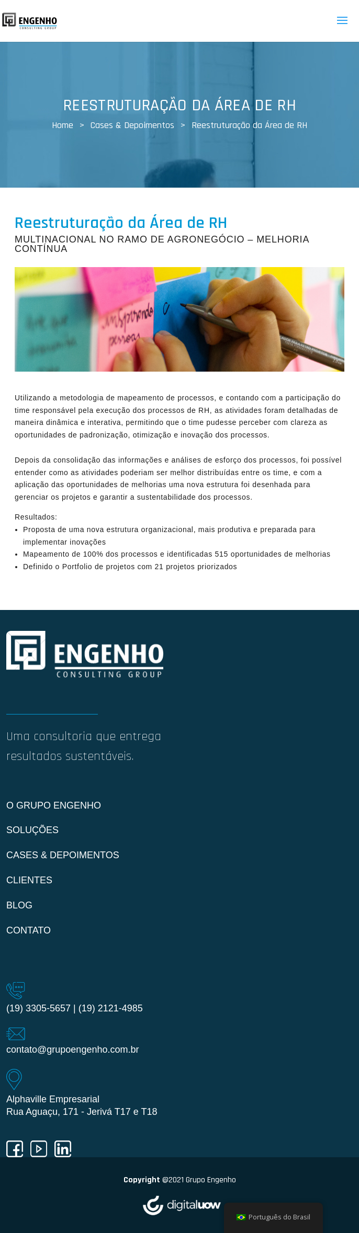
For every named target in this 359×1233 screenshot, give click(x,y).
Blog (19, 905)
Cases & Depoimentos (62, 855)
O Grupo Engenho (53, 805)
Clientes (29, 880)
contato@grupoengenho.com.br (72, 1049)
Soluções (32, 830)
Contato (28, 930)
